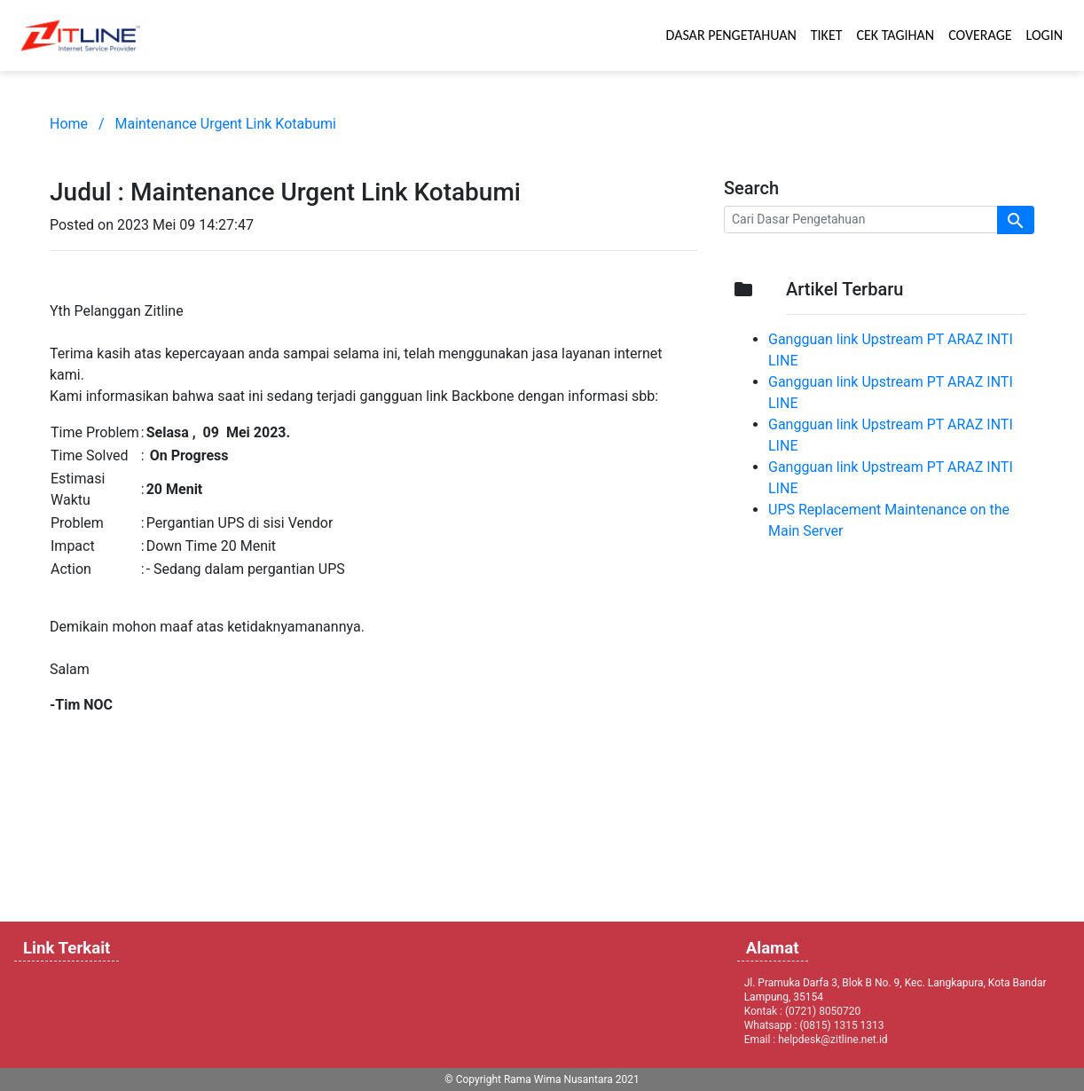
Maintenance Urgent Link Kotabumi (225, 123)
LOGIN (1044, 35)
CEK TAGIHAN (896, 35)
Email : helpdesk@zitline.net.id (816, 1039)
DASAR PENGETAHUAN (731, 35)
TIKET (827, 35)
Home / (77, 123)
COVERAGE (979, 35)
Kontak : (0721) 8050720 (802, 1011)
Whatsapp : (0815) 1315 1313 (814, 1025)
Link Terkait (66, 948)
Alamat (772, 948)
